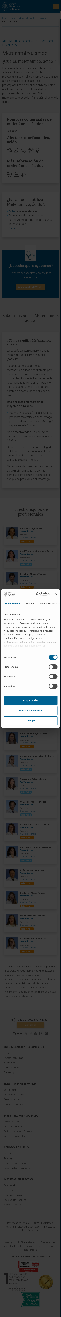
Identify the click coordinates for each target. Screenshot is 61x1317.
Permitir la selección (30, 710)
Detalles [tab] (30, 603)
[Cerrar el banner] (56, 594)
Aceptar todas (30, 700)
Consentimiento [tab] (12, 603)
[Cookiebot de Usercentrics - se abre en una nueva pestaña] (37, 594)
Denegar (30, 720)
